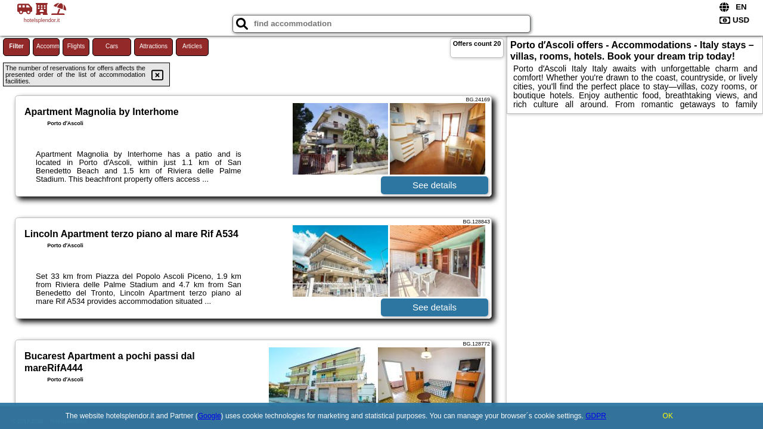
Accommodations (48, 46)
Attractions (153, 46)
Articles (192, 46)
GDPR (595, 416)
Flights (76, 46)
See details (434, 185)
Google (209, 416)
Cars (112, 46)
